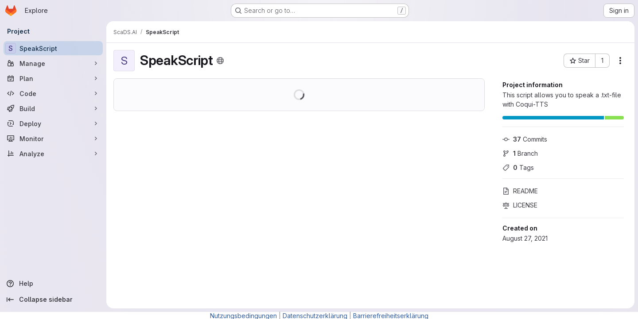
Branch (520, 153)
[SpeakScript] (53, 48)
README (520, 191)
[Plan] (53, 78)
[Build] (53, 108)
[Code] (53, 93)
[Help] (53, 284)
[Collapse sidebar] (53, 299)
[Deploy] (53, 123)
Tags (518, 167)
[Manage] (53, 63)
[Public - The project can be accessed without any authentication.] (220, 60)
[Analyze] (53, 153)
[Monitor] (53, 138)
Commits (524, 139)
